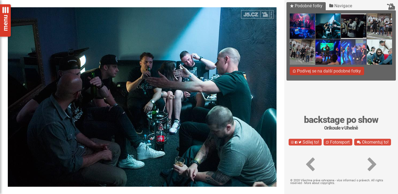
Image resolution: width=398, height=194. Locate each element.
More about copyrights (319, 183)
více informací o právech (353, 180)
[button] (310, 164)
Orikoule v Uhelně (341, 128)
